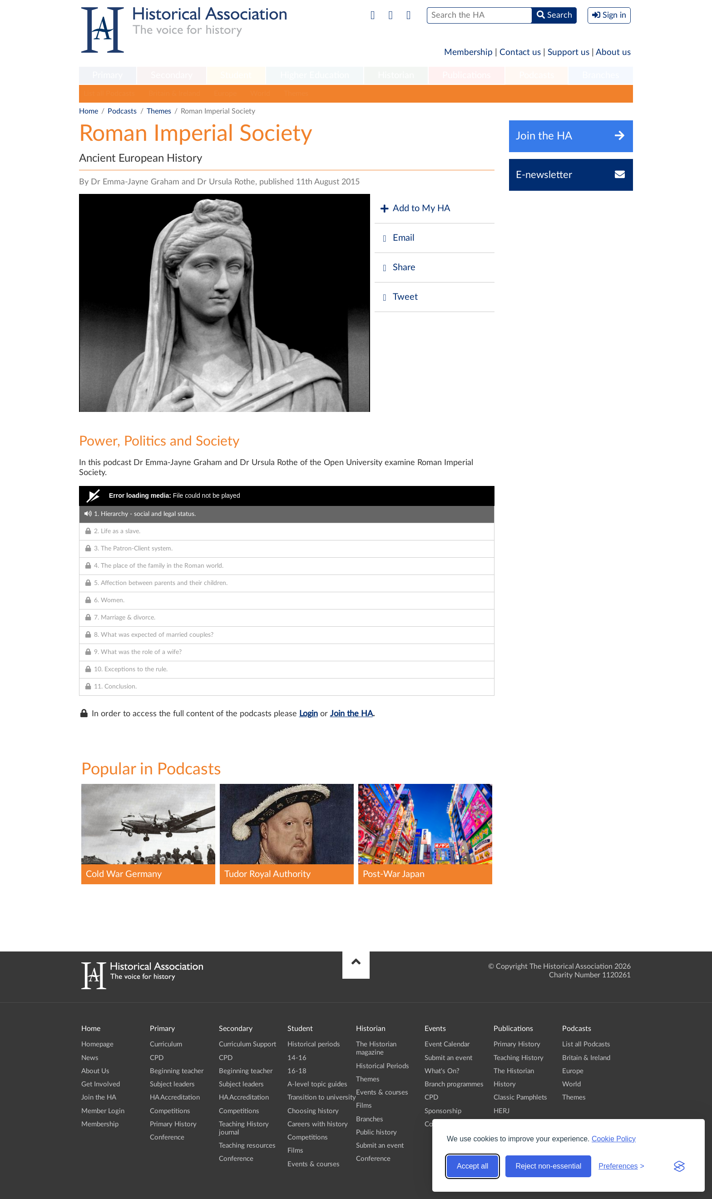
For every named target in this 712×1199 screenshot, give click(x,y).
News (90, 1058)
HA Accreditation (175, 1097)
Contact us (520, 52)
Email (397, 238)
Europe (225, 93)
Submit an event (380, 1145)
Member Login (102, 1111)
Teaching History (519, 1058)
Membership (468, 52)
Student (236, 75)
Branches (600, 75)
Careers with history (317, 1124)
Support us (568, 52)
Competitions (170, 1111)
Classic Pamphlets (520, 1097)
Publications (466, 75)
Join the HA (351, 714)
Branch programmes (454, 1084)
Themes (296, 93)
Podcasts (536, 75)
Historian (396, 75)
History (505, 1084)
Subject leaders (172, 1084)
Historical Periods (382, 1066)
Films (295, 1150)
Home (88, 111)
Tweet (398, 297)
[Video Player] (286, 496)
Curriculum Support (247, 1044)
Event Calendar (447, 1044)
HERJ (501, 1111)
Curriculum (166, 1044)
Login (308, 714)
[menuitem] (108, 76)
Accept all (472, 1166)
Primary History (173, 1124)
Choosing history (313, 1111)
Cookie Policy (614, 1139)
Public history (376, 1132)
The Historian (514, 1071)
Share (397, 267)
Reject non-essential (548, 1166)
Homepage (97, 1044)
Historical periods (313, 1044)
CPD (156, 1058)
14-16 (297, 1058)
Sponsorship (443, 1111)
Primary (107, 75)
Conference (167, 1137)
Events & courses (313, 1164)
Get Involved (100, 1084)
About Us (95, 1071)
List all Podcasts (109, 93)
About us (613, 52)
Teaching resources (247, 1145)
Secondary (172, 75)
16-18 (297, 1071)
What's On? (442, 1071)
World (260, 93)
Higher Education (314, 75)
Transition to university (321, 1097)
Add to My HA (414, 208)
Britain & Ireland (174, 93)
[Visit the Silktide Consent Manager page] (679, 1166)
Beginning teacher (176, 1071)
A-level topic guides (317, 1084)
